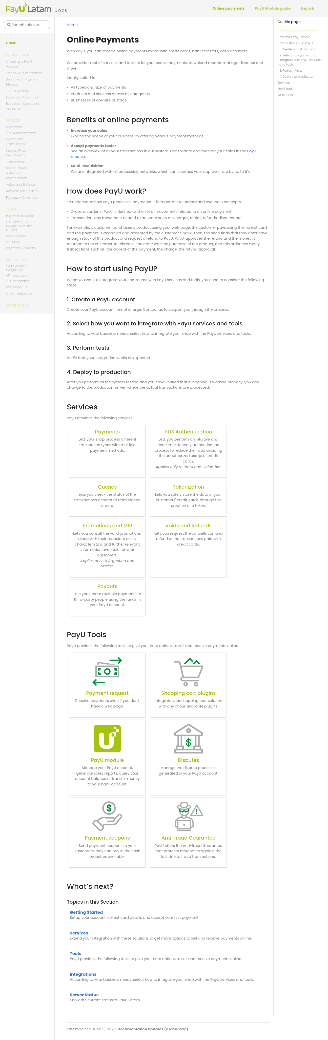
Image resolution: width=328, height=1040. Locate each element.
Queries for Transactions (16, 142)
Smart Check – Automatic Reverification (17, 173)
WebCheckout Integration (17, 268)
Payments (14, 126)
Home (11, 43)
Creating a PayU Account (19, 64)
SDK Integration (18, 281)
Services (13, 120)
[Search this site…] (27, 24)
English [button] (308, 8)
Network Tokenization (22, 191)
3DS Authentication (21, 133)
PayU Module (16, 236)
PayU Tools (285, 89)
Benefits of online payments (297, 31)
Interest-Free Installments (16, 153)
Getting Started (19, 55)
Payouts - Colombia (22, 197)
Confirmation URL (19, 293)
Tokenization (15, 161)
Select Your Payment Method (22, 82)
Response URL (17, 287)
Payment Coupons (21, 247)
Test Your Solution (20, 90)
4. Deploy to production (296, 76)
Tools (11, 209)
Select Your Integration (24, 73)
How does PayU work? (293, 37)
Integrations (16, 260)
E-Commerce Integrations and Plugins (19, 226)
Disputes (12, 242)
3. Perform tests (290, 70)
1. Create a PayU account (298, 49)
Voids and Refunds (21, 184)
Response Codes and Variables (23, 106)
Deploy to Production (22, 97)
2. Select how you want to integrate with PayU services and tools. (300, 60)
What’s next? (286, 95)
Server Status (17, 305)
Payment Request (20, 215)
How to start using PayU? (295, 43)
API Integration (17, 276)
